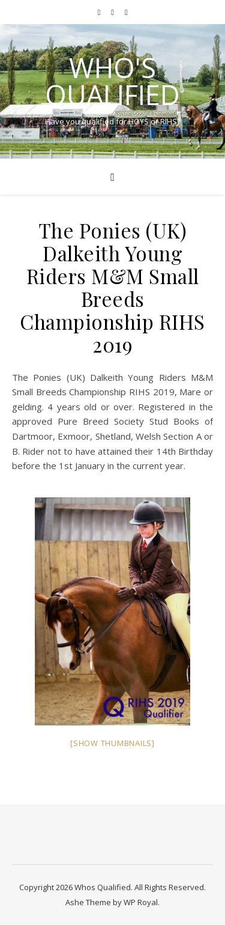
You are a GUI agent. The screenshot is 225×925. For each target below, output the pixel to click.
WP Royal (141, 902)
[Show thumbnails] (112, 743)
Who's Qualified (112, 81)
